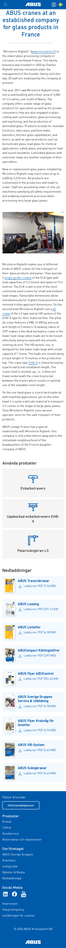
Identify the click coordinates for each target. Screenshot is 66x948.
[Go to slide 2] (22, 248)
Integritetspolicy (13, 909)
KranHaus (9, 860)
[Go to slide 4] (27, 248)
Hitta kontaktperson (21, 805)
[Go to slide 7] (35, 248)
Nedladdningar (12, 878)
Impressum (10, 903)
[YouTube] (24, 894)
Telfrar (7, 827)
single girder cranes (17, 277)
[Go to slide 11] (46, 248)
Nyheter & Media (13, 872)
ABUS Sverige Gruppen (17, 854)
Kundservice (10, 833)
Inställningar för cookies (18, 915)
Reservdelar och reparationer (22, 839)
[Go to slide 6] (33, 248)
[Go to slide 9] (41, 248)
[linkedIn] (5, 894)
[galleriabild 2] (33, 232)
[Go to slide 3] (25, 248)
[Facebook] (14, 894)
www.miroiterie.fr (43, 51)
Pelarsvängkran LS (33, 550)
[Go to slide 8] (38, 248)
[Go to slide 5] (30, 248)
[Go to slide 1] (20, 248)
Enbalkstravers (33, 488)
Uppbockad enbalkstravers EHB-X (33, 518)
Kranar (7, 821)
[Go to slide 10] (43, 248)
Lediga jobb (10, 866)
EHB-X (32, 362)
